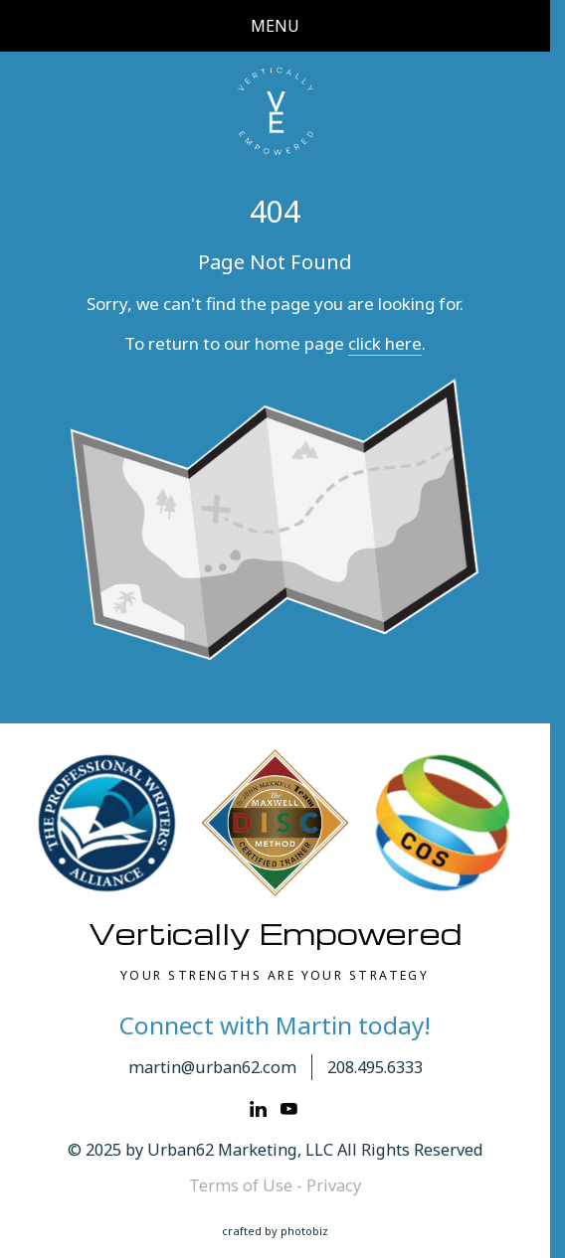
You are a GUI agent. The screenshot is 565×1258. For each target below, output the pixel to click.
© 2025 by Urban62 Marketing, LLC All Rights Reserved (275, 1150)
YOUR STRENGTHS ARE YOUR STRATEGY (274, 975)
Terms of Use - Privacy (275, 1185)
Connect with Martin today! (275, 1025)
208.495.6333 (375, 1067)
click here (385, 343)
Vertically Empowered (275, 933)
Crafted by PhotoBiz (275, 1230)
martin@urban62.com (212, 1067)
